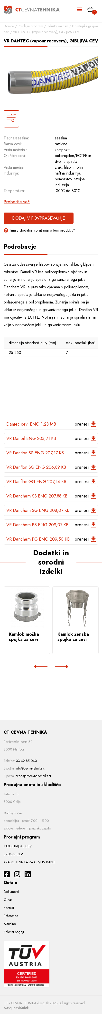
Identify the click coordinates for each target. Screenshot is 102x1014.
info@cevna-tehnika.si (30, 768)
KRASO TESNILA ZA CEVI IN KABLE (30, 862)
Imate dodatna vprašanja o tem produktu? (39, 230)
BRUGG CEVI (14, 854)
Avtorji (16, 1008)
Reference (11, 915)
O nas (8, 899)
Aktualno (10, 923)
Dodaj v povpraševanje (38, 218)
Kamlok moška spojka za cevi (24, 637)
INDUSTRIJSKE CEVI (18, 846)
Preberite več (17, 202)
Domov (9, 26)
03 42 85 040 (26, 760)
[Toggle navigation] (80, 9)
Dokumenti (11, 891)
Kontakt (9, 907)
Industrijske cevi (57, 26)
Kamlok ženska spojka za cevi (73, 637)
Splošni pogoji (14, 931)
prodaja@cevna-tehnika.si (33, 775)
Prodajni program (30, 26)
